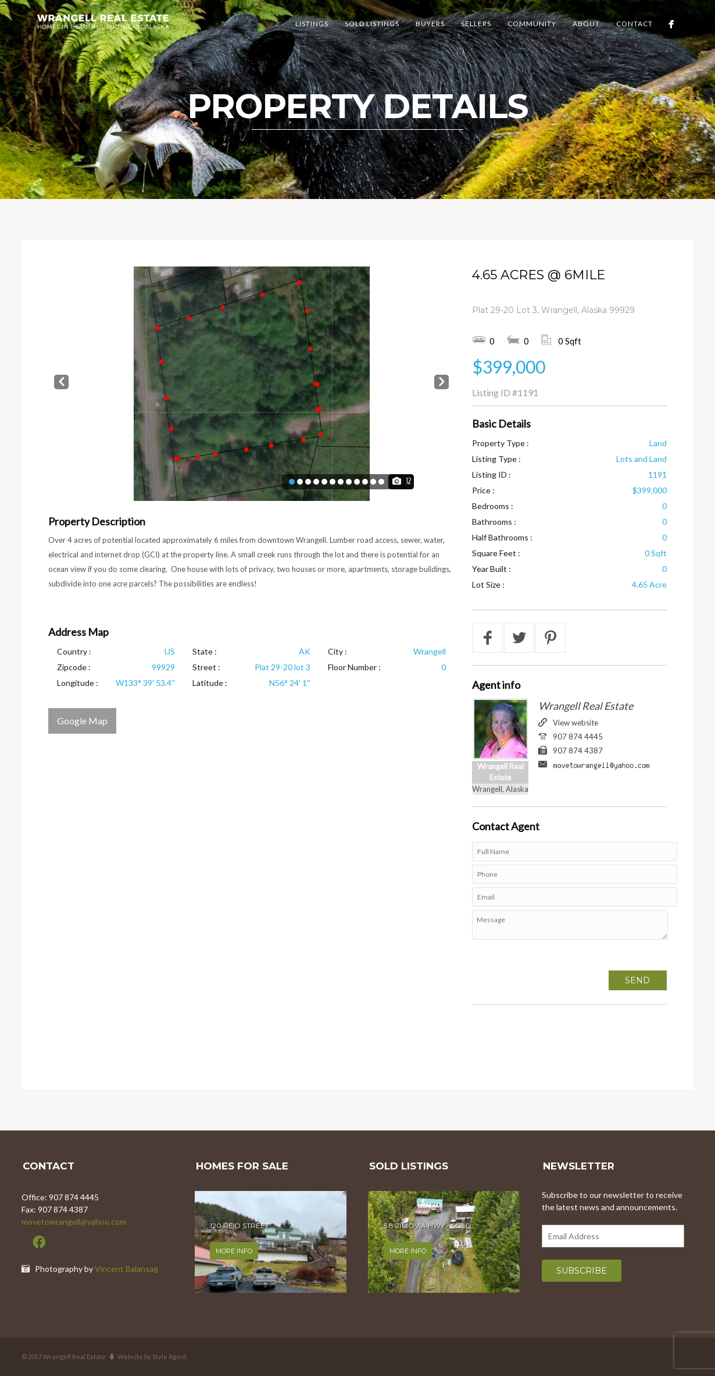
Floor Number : (354, 667)
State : (204, 651)
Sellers (476, 23)
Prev (61, 380)
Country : (74, 651)
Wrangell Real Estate (585, 705)
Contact (634, 23)
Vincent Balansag (126, 1269)
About (586, 23)
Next (441, 380)
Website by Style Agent (152, 1356)
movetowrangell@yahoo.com (74, 1221)
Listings (311, 23)
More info (234, 1251)
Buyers (430, 23)
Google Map (82, 720)
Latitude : (209, 683)
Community (531, 23)
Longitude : (77, 683)
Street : (206, 667)
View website (575, 722)
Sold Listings (372, 23)
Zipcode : (74, 667)
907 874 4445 (578, 736)
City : (337, 651)
